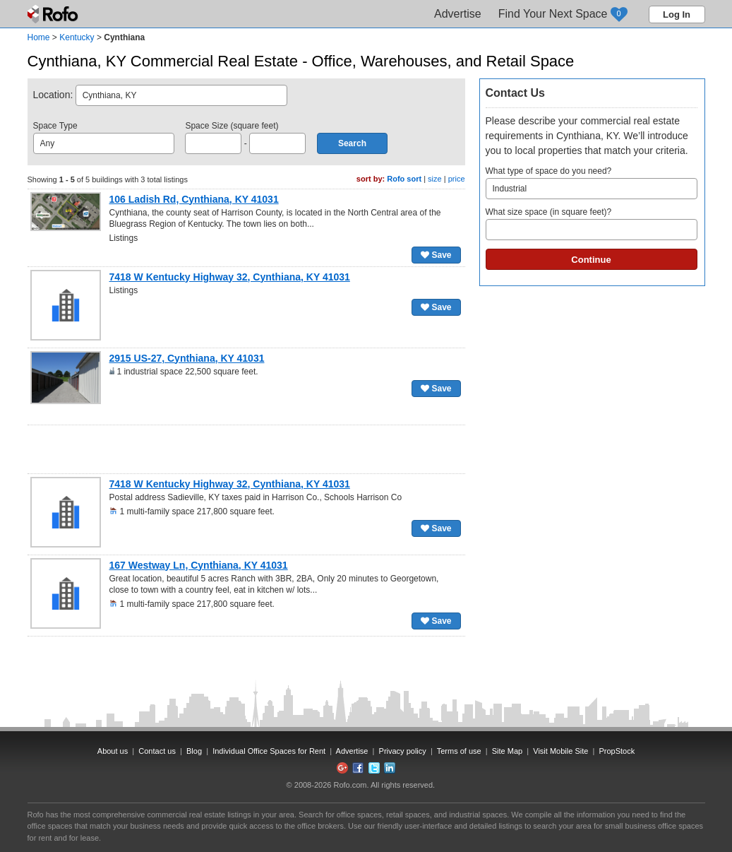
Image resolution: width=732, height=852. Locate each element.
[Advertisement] (246, 449)
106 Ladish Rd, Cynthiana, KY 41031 (194, 199)
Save (436, 255)
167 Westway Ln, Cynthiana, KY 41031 (198, 565)
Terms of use (459, 751)
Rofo (54, 14)
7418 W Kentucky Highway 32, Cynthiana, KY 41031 (229, 277)
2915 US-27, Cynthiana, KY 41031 (187, 358)
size (435, 178)
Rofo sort (404, 178)
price (456, 178)
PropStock (617, 751)
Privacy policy (402, 751)
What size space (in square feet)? (591, 223)
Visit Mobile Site (560, 751)
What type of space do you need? (591, 182)
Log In (676, 14)
